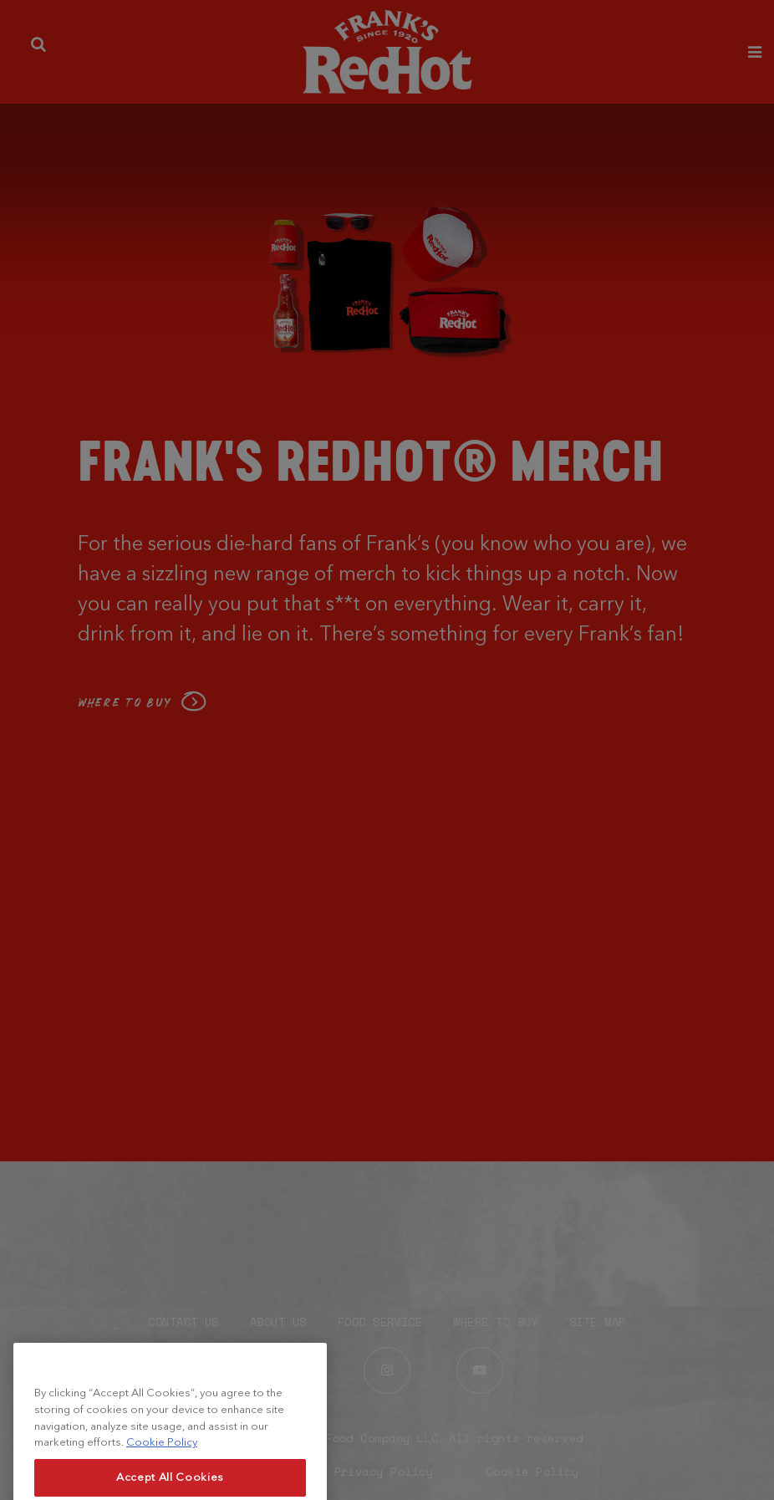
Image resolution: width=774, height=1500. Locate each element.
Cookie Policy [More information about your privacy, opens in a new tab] (161, 1452)
